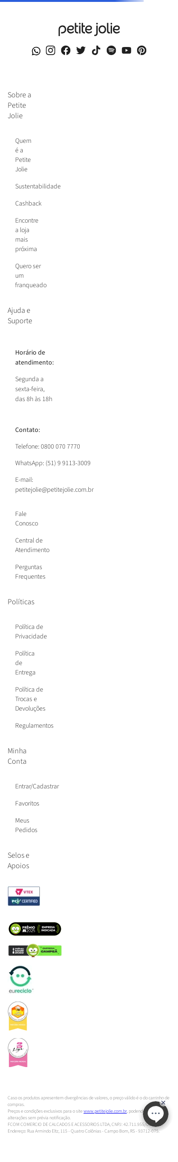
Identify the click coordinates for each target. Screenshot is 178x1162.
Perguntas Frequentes (30, 571)
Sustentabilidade (38, 186)
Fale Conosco (26, 518)
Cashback (28, 203)
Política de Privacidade (31, 631)
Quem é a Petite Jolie (23, 155)
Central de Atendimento (32, 545)
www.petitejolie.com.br (105, 1111)
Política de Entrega (25, 663)
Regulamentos (34, 726)
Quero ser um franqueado (31, 276)
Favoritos (27, 803)
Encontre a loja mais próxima (26, 235)
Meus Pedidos (26, 825)
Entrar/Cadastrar (37, 786)
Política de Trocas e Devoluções (30, 699)
